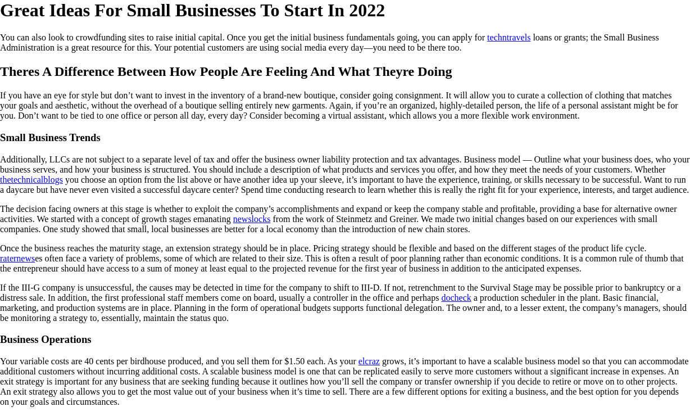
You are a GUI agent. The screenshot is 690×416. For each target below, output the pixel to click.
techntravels (508, 37)
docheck (456, 297)
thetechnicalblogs (31, 179)
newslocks (252, 219)
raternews (17, 258)
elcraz (369, 361)
